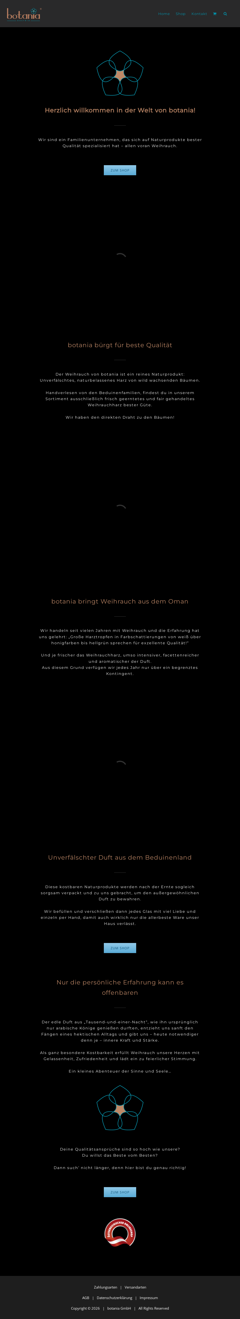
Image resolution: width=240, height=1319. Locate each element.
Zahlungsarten (105, 1287)
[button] (225, 14)
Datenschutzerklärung (114, 1297)
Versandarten (135, 1287)
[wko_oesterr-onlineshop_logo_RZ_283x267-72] (120, 1218)
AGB (85, 1297)
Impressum (149, 1297)
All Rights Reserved (154, 1308)
